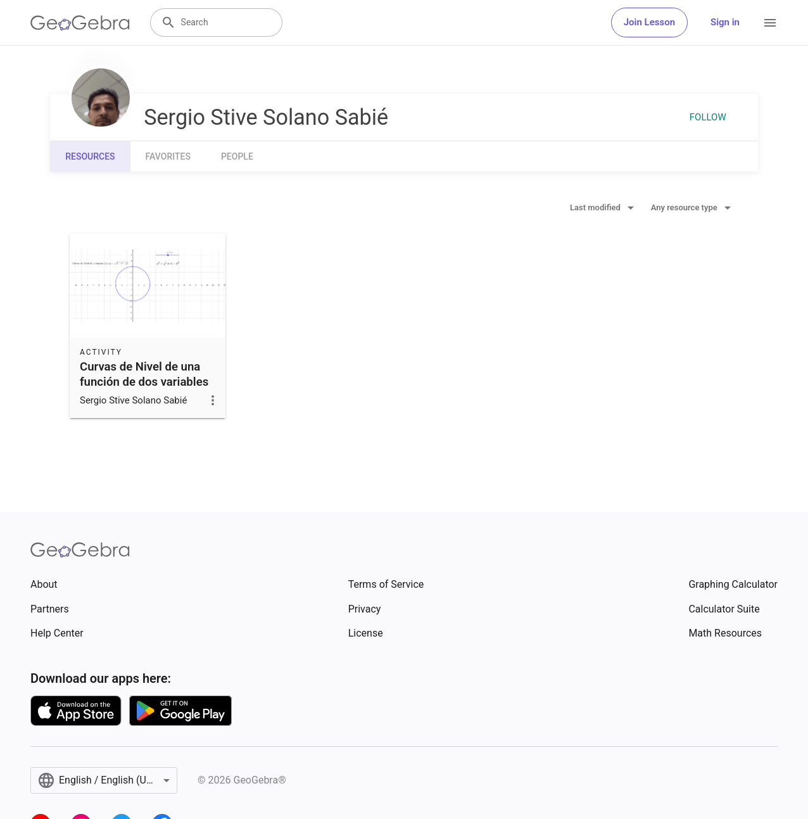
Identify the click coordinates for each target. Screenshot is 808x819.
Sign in (725, 22)
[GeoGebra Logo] (80, 22)
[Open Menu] (770, 22)
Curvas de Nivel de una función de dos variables (144, 374)
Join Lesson (649, 22)
